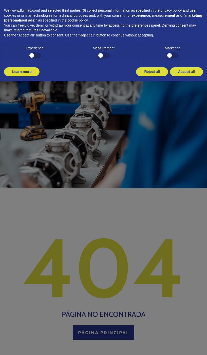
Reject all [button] (152, 72)
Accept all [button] (186, 72)
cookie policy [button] (78, 20)
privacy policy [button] (171, 10)
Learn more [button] (21, 72)
